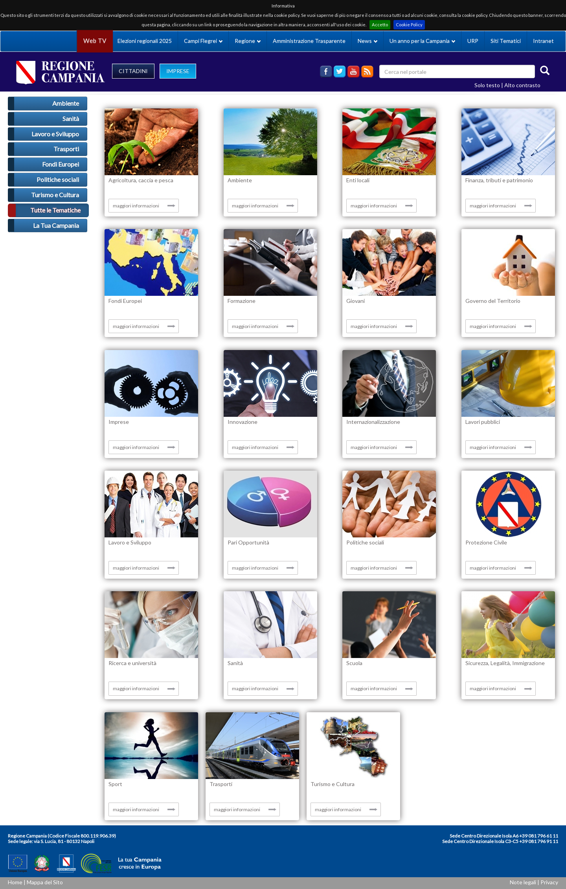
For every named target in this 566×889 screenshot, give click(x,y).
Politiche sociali (58, 179)
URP (472, 40)
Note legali (523, 882)
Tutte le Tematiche (55, 210)
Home (15, 882)
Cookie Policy (409, 24)
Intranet (543, 40)
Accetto (380, 24)
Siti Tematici (506, 40)
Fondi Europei (60, 164)
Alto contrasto (522, 85)
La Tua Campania (56, 225)
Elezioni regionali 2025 (145, 40)
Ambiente (65, 103)
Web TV (94, 40)
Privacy (549, 882)
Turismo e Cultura (55, 194)
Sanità (70, 118)
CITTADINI (133, 71)
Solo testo (487, 85)
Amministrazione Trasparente (309, 40)
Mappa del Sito (45, 882)
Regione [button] (248, 40)
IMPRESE (177, 71)
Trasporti (66, 148)
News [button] (367, 40)
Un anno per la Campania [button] (422, 40)
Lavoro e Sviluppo (55, 133)
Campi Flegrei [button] (203, 40)
